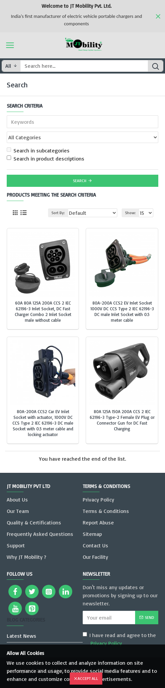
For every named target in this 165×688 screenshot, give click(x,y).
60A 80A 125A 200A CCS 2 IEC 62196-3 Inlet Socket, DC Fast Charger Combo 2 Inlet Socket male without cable (43, 311)
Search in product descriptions (45, 158)
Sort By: (58, 212)
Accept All (88, 678)
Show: (130, 212)
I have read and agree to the (119, 639)
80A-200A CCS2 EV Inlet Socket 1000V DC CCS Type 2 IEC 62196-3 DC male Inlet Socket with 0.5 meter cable (122, 311)
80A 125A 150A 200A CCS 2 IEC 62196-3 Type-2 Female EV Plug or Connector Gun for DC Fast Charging (122, 420)
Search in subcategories (38, 150)
